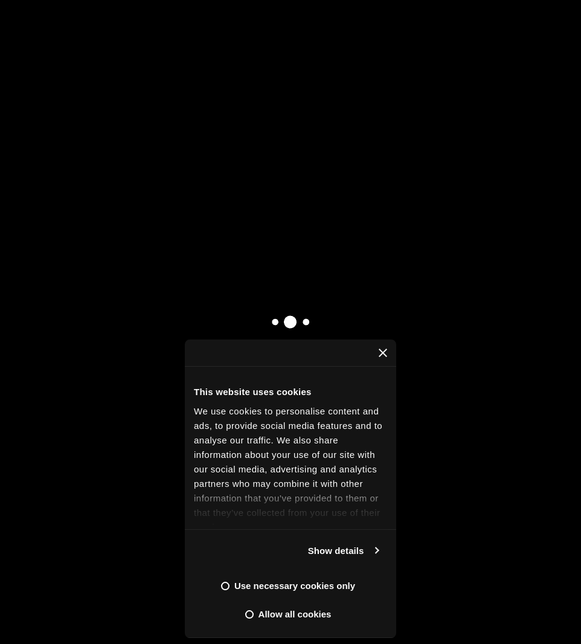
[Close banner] (383, 353)
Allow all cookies (295, 614)
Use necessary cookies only (294, 586)
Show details (336, 551)
